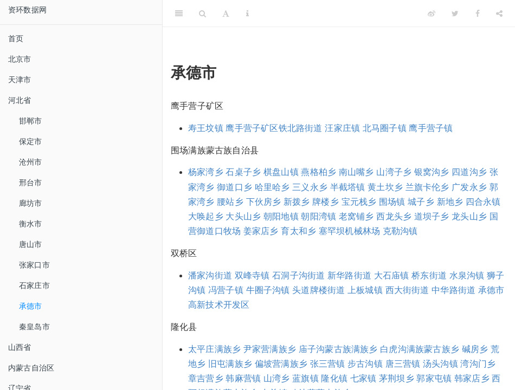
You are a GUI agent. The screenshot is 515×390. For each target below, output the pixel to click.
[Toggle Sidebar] (179, 13)
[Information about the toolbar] (247, 13)
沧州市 (30, 162)
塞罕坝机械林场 (349, 231)
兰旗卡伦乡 (427, 187)
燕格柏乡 (318, 172)
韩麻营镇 (243, 378)
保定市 (30, 141)
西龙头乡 (393, 216)
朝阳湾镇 (318, 216)
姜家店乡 (261, 231)
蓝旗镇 (305, 378)
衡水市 (30, 223)
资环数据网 (27, 9)
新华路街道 (349, 275)
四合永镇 (483, 201)
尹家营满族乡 (269, 349)
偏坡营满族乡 (281, 363)
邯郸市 (30, 120)
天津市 (19, 79)
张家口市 (34, 265)
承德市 (30, 306)
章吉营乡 (205, 378)
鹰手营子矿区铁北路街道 (274, 128)
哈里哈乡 (272, 187)
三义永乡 (309, 187)
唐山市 (30, 244)
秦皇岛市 (34, 326)
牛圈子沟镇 (268, 290)
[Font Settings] (225, 13)
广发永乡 (469, 187)
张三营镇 (327, 363)
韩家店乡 (472, 378)
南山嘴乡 (356, 172)
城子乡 (421, 201)
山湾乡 (276, 378)
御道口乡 (234, 187)
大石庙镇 (391, 275)
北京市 (19, 59)
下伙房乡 (263, 201)
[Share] (499, 13)
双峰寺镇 (252, 275)
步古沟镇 (365, 363)
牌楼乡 (325, 201)
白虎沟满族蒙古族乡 (419, 349)
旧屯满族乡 (230, 363)
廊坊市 (30, 203)
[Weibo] (431, 13)
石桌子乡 (243, 172)
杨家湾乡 (205, 172)
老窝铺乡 (356, 216)
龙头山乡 (469, 216)
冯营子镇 (225, 290)
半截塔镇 (347, 187)
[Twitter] (455, 13)
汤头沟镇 (440, 363)
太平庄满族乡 (214, 349)
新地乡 (450, 201)
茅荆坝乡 (396, 378)
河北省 (19, 100)
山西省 (19, 347)
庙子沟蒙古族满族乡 (338, 349)
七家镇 (363, 378)
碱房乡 (475, 349)
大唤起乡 (205, 216)
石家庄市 (34, 285)
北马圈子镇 (385, 128)
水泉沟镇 (467, 275)
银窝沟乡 (431, 172)
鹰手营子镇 (431, 128)
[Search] (202, 13)
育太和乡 (298, 231)
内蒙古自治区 (31, 367)
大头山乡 (243, 216)
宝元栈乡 (359, 201)
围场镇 (392, 201)
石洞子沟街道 (298, 275)
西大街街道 (407, 290)
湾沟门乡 (477, 363)
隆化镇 (334, 378)
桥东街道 (429, 275)
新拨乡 (297, 201)
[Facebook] (477, 13)
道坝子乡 (431, 216)
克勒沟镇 (400, 231)
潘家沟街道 (210, 275)
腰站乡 (230, 201)
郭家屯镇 (434, 378)
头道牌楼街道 (318, 290)
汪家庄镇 (342, 128)
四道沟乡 (469, 172)
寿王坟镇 (205, 128)
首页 (15, 38)
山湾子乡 (393, 172)
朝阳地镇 (281, 216)
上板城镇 (365, 290)
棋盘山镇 (281, 172)
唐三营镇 (403, 363)
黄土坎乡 (385, 187)
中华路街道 (453, 290)
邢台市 (30, 182)
